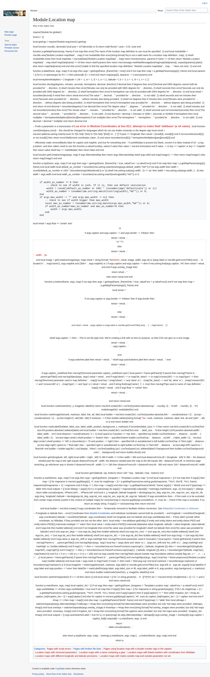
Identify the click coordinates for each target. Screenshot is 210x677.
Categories (39, 648)
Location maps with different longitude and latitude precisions (66, 656)
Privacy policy (38, 674)
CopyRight (60, 668)
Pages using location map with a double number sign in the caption (138, 648)
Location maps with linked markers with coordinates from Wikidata (161, 652)
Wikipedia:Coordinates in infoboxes (181, 508)
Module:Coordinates (100, 513)
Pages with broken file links (87, 648)
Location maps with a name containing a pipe (102, 652)
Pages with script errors (59, 648)
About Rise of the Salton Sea (58, 674)
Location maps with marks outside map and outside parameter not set (135, 656)
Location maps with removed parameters (56, 652)
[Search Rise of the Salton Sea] (186, 10)
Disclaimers (78, 674)
